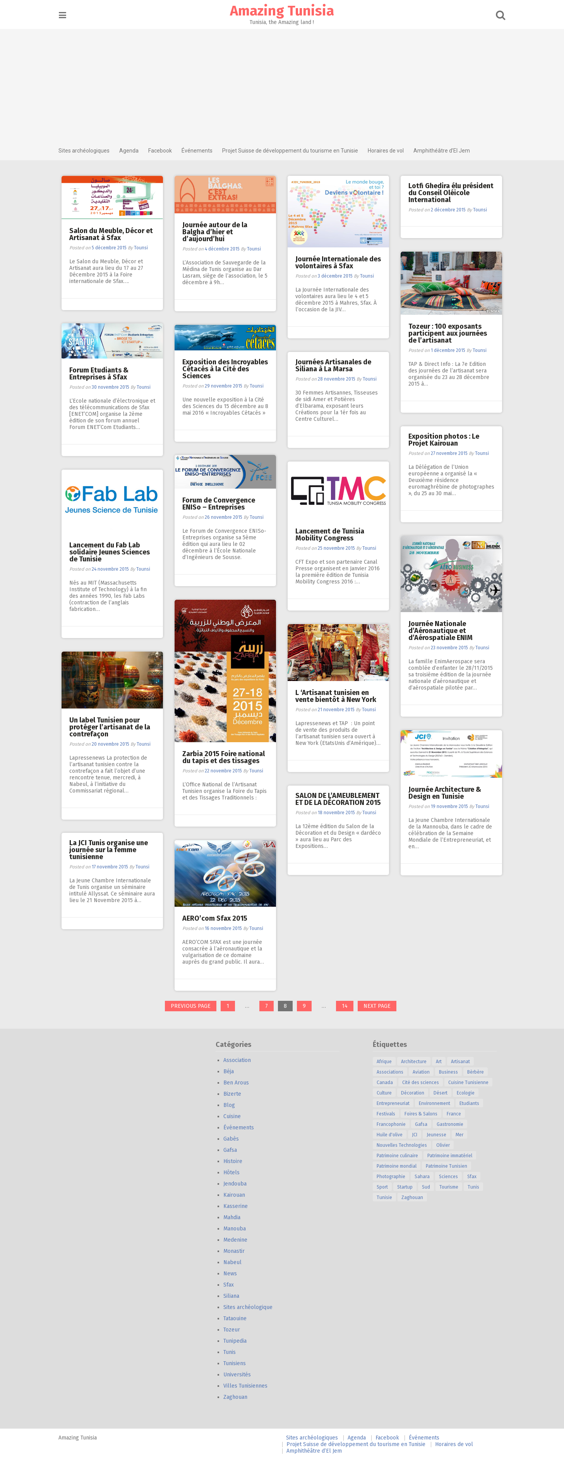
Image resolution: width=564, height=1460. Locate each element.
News (233, 1273)
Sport (385, 1187)
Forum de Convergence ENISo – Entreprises (219, 503)
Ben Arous (239, 1082)
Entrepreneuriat (395, 1103)
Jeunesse (439, 1134)
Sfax (231, 1285)
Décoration (415, 1093)
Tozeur (234, 1329)
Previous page (191, 1006)
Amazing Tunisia (282, 10)
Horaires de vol (388, 151)
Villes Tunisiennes (248, 1386)
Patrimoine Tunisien (449, 1166)
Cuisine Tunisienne (471, 1082)
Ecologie (468, 1093)
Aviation (423, 1072)
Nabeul (235, 1262)
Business (451, 1072)
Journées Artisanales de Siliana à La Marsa (334, 365)
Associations (392, 1072)
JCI (417, 1134)
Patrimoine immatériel (452, 1155)
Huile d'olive (392, 1134)
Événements (199, 151)
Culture (386, 1093)
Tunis (232, 1352)
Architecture (416, 1061)
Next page (377, 1006)
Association (240, 1060)
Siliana (234, 1296)
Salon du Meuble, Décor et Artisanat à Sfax (111, 234)
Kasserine (238, 1206)
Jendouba (237, 1183)
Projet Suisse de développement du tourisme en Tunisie (293, 151)
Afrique (386, 1061)
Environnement (437, 1103)
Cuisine (234, 1116)
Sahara (424, 1176)
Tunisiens (237, 1363)
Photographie (393, 1176)
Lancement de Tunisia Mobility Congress (330, 534)
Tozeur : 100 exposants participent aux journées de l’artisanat (448, 333)
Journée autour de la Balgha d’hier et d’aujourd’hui (215, 232)
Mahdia (234, 1217)
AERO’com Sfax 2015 (215, 918)
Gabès (234, 1139)
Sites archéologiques (86, 151)
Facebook (163, 151)
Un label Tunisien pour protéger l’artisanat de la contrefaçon (110, 727)
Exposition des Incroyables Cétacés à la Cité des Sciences (225, 369)
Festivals (388, 1114)
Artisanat (463, 1061)
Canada (387, 1082)
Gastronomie (452, 1124)
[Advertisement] (282, 83)
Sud (429, 1187)
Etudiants (472, 1103)
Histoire (235, 1161)
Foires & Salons (423, 1114)
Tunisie (387, 1197)
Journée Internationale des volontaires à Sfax (338, 262)
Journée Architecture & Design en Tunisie (445, 793)
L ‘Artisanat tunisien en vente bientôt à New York (336, 696)
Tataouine (237, 1318)
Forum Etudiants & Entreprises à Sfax (99, 373)
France (456, 1114)
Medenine (238, 1240)
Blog (232, 1105)
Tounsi (141, 247)
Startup (407, 1187)
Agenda (131, 151)
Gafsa (233, 1150)
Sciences (451, 1176)
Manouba (237, 1228)
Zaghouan (238, 1397)
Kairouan (237, 1195)
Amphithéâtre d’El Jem (444, 151)
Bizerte (235, 1094)
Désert (443, 1093)
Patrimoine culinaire (400, 1155)
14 (347, 1006)
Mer (462, 1134)
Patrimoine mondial (399, 1166)
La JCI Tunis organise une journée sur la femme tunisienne (109, 850)
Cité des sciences (423, 1082)
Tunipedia (237, 1341)
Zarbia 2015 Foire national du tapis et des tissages (224, 757)
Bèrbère (478, 1072)
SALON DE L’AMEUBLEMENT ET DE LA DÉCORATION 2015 (338, 799)
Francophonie (393, 1124)
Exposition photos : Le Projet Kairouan (444, 440)
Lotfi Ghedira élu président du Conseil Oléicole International (451, 193)
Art (441, 1061)
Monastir (236, 1251)
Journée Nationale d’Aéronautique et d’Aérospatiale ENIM (441, 630)
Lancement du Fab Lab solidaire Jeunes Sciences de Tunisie (110, 552)
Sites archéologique (250, 1307)
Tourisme (451, 1187)
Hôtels (234, 1172)
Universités (240, 1374)
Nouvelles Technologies (404, 1145)
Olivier (446, 1145)
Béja (231, 1071)
